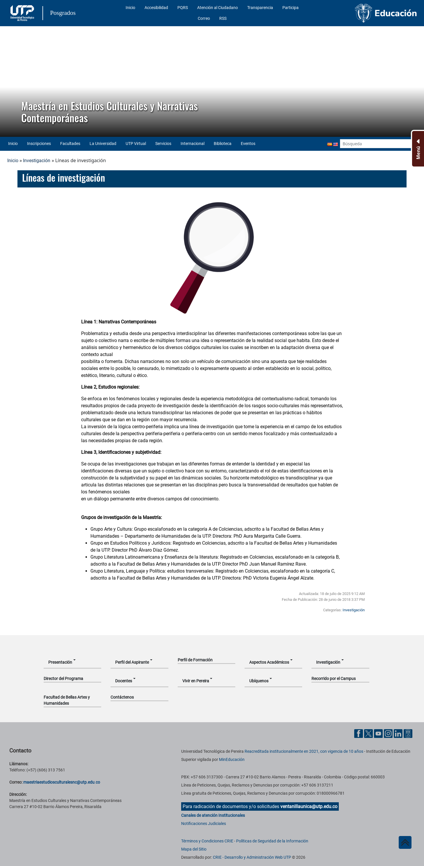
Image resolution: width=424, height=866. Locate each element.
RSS (223, 18)
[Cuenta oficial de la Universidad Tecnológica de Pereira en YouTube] (379, 733)
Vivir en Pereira (195, 681)
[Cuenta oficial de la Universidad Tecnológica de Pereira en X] (369, 733)
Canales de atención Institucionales (213, 815)
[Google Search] (375, 143)
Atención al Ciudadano (217, 7)
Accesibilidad (156, 7)
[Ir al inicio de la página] (405, 842)
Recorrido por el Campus (333, 678)
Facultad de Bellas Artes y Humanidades (67, 700)
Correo (204, 18)
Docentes (123, 681)
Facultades (70, 143)
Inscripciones (39, 143)
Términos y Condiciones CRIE (207, 841)
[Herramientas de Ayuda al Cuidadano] (408, 733)
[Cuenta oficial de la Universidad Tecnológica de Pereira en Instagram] (389, 733)
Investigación (36, 160)
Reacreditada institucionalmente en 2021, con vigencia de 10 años (304, 751)
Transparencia (260, 7)
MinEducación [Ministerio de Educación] (232, 759)
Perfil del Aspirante (132, 662)
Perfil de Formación (195, 660)
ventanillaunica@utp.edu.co (308, 806)
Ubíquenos (258, 681)
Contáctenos (122, 697)
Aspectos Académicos (269, 662)
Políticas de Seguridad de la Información (272, 841)
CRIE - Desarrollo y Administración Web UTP (252, 857)
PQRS (182, 7)
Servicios (163, 143)
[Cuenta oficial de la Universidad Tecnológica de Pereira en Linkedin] (399, 733)
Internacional (192, 143)
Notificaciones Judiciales (203, 823)
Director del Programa (63, 678)
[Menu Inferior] (417, 149)
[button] (9, 81)
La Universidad (103, 143)
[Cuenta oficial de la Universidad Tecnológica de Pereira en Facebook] (359, 733)
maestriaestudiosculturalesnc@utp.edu (59, 782)
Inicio (130, 7)
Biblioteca (222, 143)
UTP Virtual (136, 143)
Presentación (60, 662)
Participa (290, 7)
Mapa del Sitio (193, 849)
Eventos (248, 143)
